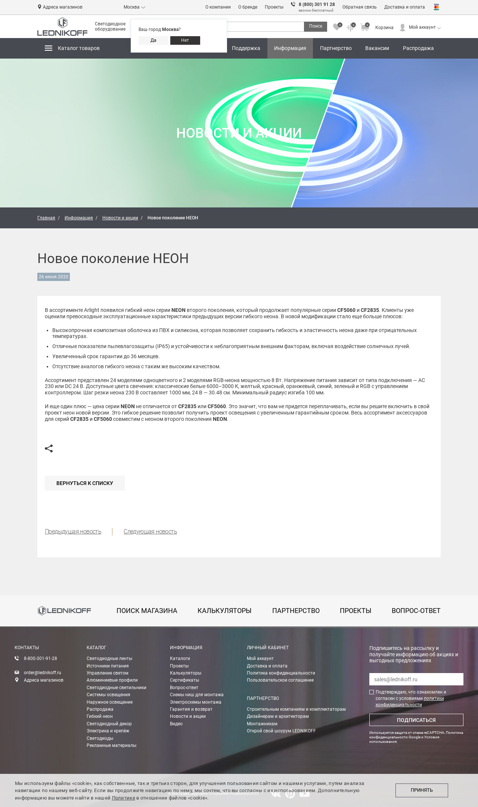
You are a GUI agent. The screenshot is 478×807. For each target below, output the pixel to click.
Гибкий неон (100, 716)
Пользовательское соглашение (280, 680)
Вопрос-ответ (184, 687)
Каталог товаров (79, 48)
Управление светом (107, 673)
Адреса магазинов (63, 7)
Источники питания (108, 666)
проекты (356, 610)
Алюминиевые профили (112, 680)
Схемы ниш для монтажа (197, 694)
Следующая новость (150, 531)
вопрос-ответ (416, 610)
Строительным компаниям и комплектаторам (296, 709)
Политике (123, 798)
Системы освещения (108, 694)
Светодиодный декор (109, 723)
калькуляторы (225, 610)
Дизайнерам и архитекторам (278, 716)
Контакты (27, 647)
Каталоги (180, 658)
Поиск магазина (147, 610)
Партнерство (337, 45)
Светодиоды (100, 738)
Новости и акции (188, 716)
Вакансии (377, 48)
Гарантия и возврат (191, 709)
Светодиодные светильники (116, 687)
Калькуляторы (185, 673)
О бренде (247, 7)
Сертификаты (184, 680)
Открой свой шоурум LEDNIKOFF (281, 731)
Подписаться (416, 720)
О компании (218, 7)
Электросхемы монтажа (195, 702)
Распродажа (418, 48)
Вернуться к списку (84, 483)
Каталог (96, 647)
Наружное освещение (110, 702)
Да (153, 40)
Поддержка (247, 45)
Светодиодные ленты (109, 658)
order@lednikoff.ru (42, 672)
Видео (176, 723)
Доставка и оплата (404, 7)
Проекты (274, 7)
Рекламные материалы (111, 745)
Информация (291, 45)
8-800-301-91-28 (40, 658)
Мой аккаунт (422, 27)
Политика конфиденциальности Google (416, 735)
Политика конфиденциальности (281, 673)
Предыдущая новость (73, 531)
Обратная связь (359, 7)
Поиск (315, 26)
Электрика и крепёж (108, 731)
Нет (185, 40)
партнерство (296, 610)
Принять (422, 790)
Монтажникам (262, 723)
